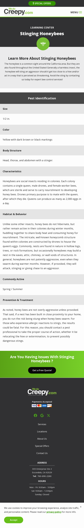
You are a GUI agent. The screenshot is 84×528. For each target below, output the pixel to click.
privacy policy (53, 511)
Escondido (37, 472)
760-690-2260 (44, 476)
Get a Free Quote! (42, 370)
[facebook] (35, 415)
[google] (42, 415)
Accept (13, 519)
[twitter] (48, 415)
